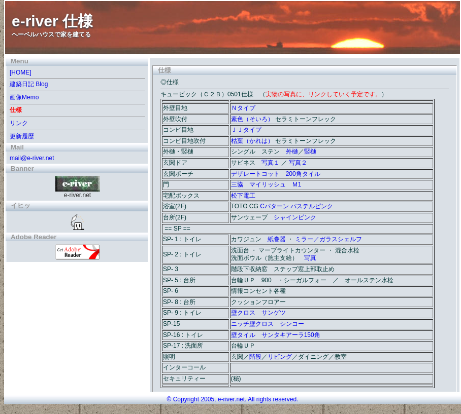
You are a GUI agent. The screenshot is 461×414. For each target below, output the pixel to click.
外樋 (292, 151)
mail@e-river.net (32, 158)
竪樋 (310, 151)
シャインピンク (295, 217)
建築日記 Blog (29, 84)
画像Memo (24, 97)
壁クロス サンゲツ (258, 312)
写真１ (270, 162)
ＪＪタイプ (246, 129)
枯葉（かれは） (252, 140)
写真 (310, 257)
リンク (19, 123)
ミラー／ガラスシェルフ (328, 239)
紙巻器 (277, 239)
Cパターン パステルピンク (296, 206)
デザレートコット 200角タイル (275, 173)
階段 (255, 356)
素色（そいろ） (252, 119)
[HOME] (20, 72)
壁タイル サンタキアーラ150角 (275, 334)
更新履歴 (22, 136)
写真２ (298, 162)
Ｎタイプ (243, 107)
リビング (280, 356)
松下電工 (243, 195)
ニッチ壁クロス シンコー (267, 323)
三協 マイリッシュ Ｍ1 (266, 184)
